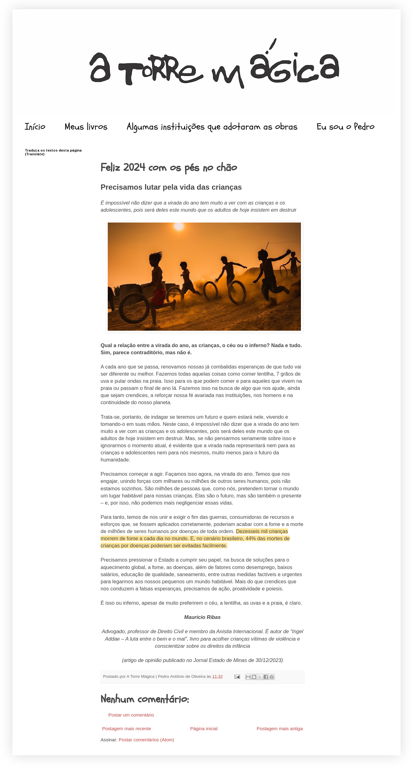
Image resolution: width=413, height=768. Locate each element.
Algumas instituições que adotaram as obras (212, 126)
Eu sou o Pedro (345, 126)
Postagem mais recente (126, 728)
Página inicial (203, 728)
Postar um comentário (131, 714)
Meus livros (86, 126)
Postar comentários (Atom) (146, 739)
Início (35, 126)
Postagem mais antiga (280, 728)
